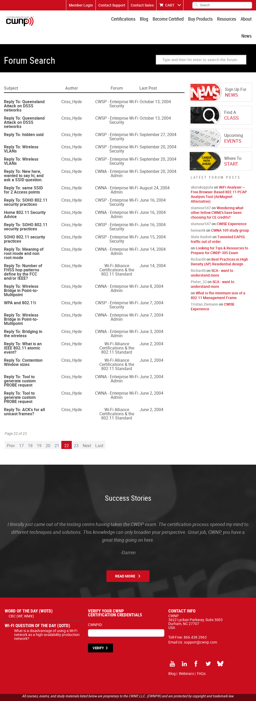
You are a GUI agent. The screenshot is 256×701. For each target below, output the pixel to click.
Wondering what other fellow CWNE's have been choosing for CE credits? (217, 197)
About (233, 19)
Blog (135, 19)
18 (30, 430)
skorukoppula (202, 171)
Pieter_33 (199, 266)
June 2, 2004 (151, 328)
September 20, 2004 (158, 131)
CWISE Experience (232, 208)
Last (99, 430)
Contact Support (111, 5)
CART (170, 5)
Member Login (81, 5)
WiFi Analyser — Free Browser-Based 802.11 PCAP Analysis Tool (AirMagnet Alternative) (219, 178)
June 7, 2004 (151, 287)
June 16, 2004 (153, 185)
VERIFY (98, 632)
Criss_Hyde (71, 86)
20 (48, 430)
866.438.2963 (195, 621)
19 (39, 430)
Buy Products (189, 19)
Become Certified (158, 19)
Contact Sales (142, 5)
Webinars (186, 658)
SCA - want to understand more (212, 257)
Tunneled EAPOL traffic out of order (218, 224)
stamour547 (201, 192)
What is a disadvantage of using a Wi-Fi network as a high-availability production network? (47, 619)
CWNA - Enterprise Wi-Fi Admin (116, 158)
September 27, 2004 (158, 119)
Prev (11, 430)
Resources (214, 19)
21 (57, 430)
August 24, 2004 (155, 172)
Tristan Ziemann (204, 288)
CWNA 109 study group (230, 214)
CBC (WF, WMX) (21, 600)
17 (21, 430)
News (247, 19)
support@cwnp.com (200, 626)
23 (76, 430)
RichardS (198, 243)
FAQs (201, 658)
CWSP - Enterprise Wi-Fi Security (116, 88)
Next (87, 430)
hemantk (198, 214)
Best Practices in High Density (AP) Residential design (219, 246)
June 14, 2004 (153, 234)
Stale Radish (201, 221)
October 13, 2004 (155, 86)
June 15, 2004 (153, 221)
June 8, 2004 (151, 271)
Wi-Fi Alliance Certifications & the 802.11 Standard (116, 254)
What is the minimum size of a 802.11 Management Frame (218, 280)
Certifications (115, 19)
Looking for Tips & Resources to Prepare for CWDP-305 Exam (219, 235)
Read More (125, 560)
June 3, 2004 (151, 316)
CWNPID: (95, 609)
